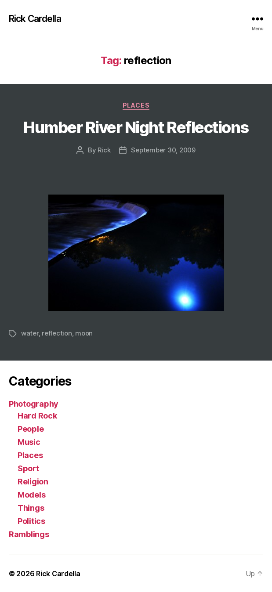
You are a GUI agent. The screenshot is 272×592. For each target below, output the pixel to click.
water (30, 333)
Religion (33, 481)
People (31, 428)
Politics (31, 521)
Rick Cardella (35, 18)
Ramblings (29, 534)
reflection (57, 333)
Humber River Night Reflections (135, 127)
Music (29, 442)
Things (31, 508)
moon (84, 333)
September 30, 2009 (163, 150)
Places (136, 105)
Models (31, 494)
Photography (33, 403)
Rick (104, 150)
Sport (28, 468)
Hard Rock (37, 415)
